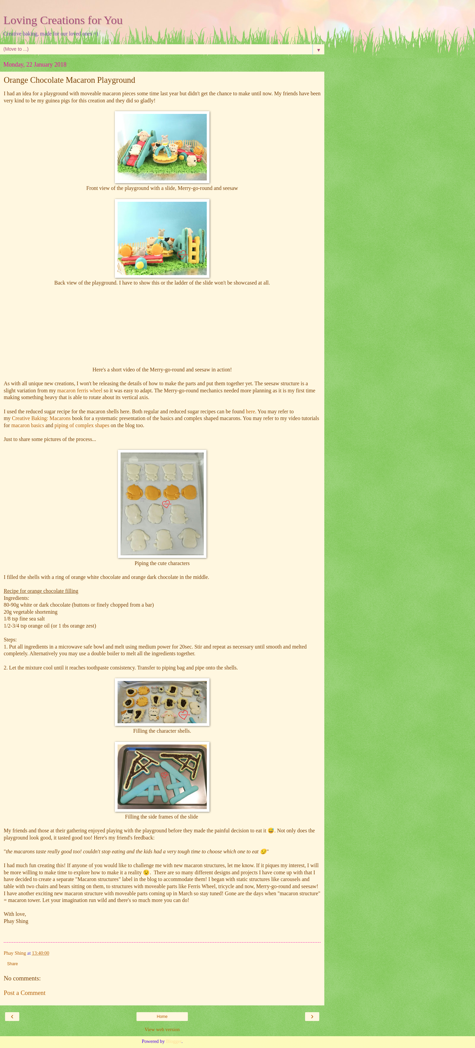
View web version (162, 1029)
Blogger (173, 1041)
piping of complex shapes (81, 425)
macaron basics (27, 425)
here (250, 411)
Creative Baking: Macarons (41, 418)
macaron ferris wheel (79, 390)
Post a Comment (25, 992)
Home (162, 1016)
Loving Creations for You (63, 20)
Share (12, 963)
